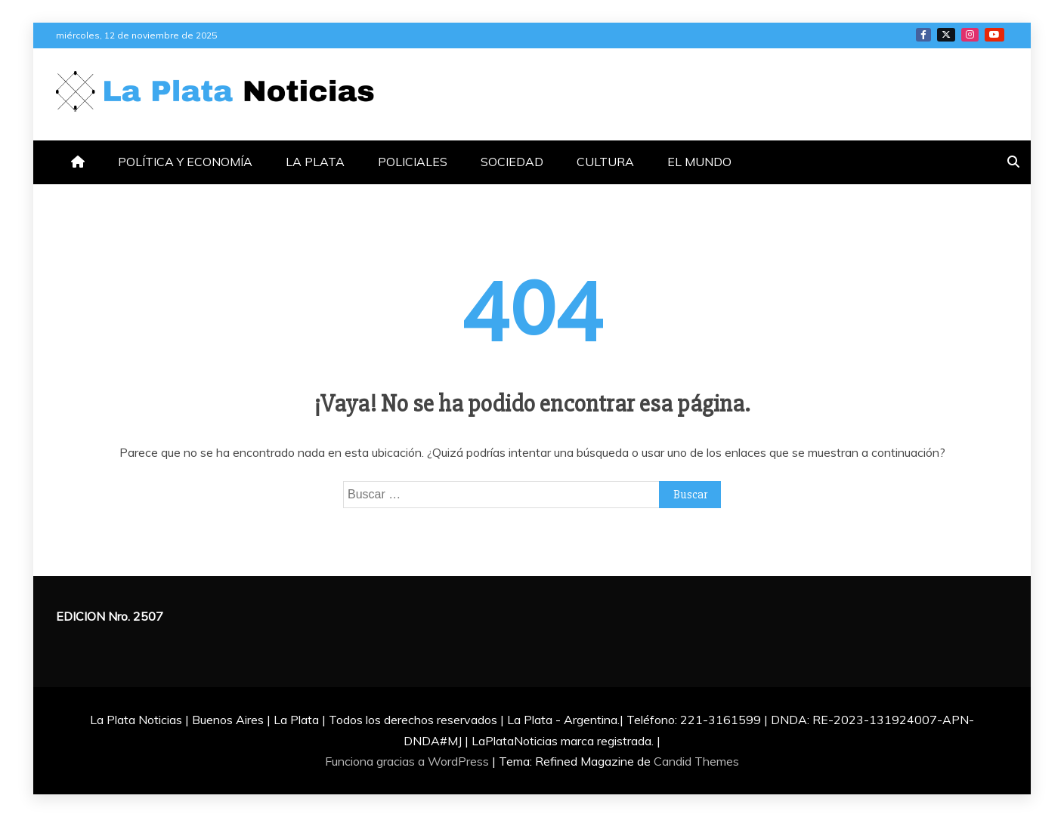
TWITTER (946, 35)
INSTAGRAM (970, 35)
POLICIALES (412, 161)
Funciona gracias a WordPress (408, 761)
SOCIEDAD (512, 161)
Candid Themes (696, 761)
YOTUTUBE (994, 35)
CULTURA (605, 161)
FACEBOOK (923, 35)
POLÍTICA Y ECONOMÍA (185, 161)
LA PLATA (315, 161)
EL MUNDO (699, 161)
